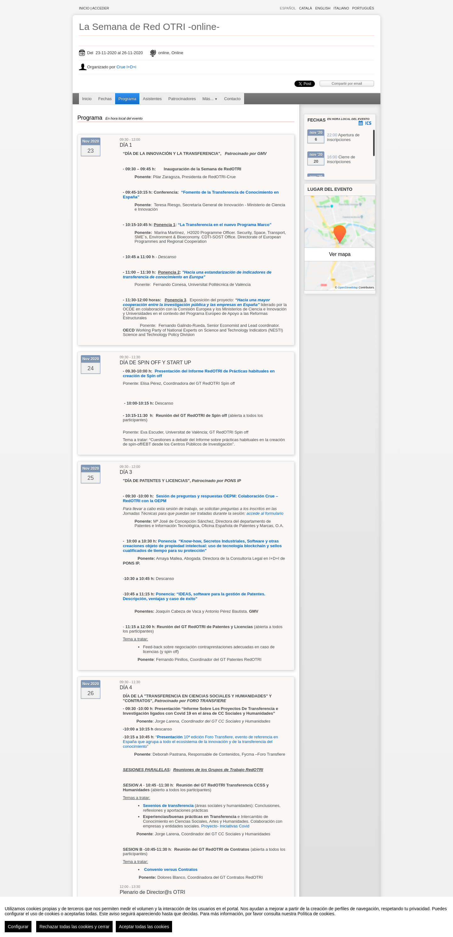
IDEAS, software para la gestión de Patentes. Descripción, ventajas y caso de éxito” (194, 596)
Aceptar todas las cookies (144, 926)
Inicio (84, 8)
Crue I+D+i (126, 67)
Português (363, 8)
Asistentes (152, 98)
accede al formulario (265, 513)
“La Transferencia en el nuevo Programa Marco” (224, 224)
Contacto (232, 98)
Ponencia (165, 594)
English (322, 8)
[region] (226, 917)
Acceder (100, 8)
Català (305, 8)
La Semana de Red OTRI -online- (149, 26)
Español (288, 8)
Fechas (105, 98)
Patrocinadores (182, 98)
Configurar (18, 926)
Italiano (341, 8)
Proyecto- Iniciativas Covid (225, 826)
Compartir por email (347, 83)
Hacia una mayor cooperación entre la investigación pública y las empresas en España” (196, 302)
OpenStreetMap (348, 287)
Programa (127, 98)
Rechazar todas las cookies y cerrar (74, 926)
